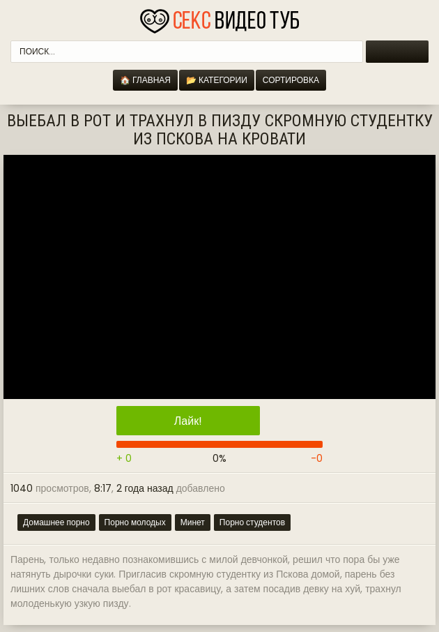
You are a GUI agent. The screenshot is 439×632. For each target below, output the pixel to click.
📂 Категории (216, 80)
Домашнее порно (56, 522)
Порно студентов (252, 522)
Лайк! (188, 421)
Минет (192, 522)
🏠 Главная (145, 80)
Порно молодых (135, 522)
